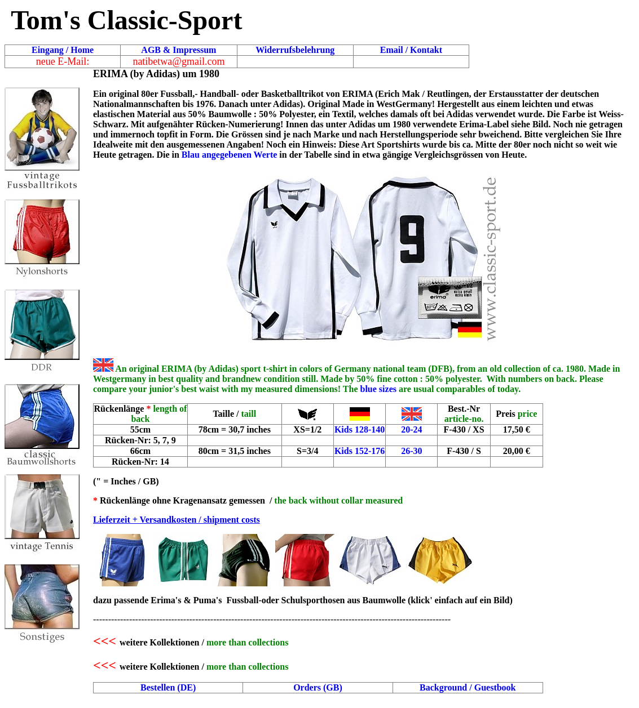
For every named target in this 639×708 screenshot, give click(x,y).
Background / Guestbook (467, 687)
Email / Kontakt (411, 50)
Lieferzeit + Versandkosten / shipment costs (176, 519)
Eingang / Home (63, 50)
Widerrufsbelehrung (294, 50)
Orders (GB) (317, 687)
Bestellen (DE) (168, 687)
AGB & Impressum (178, 50)
